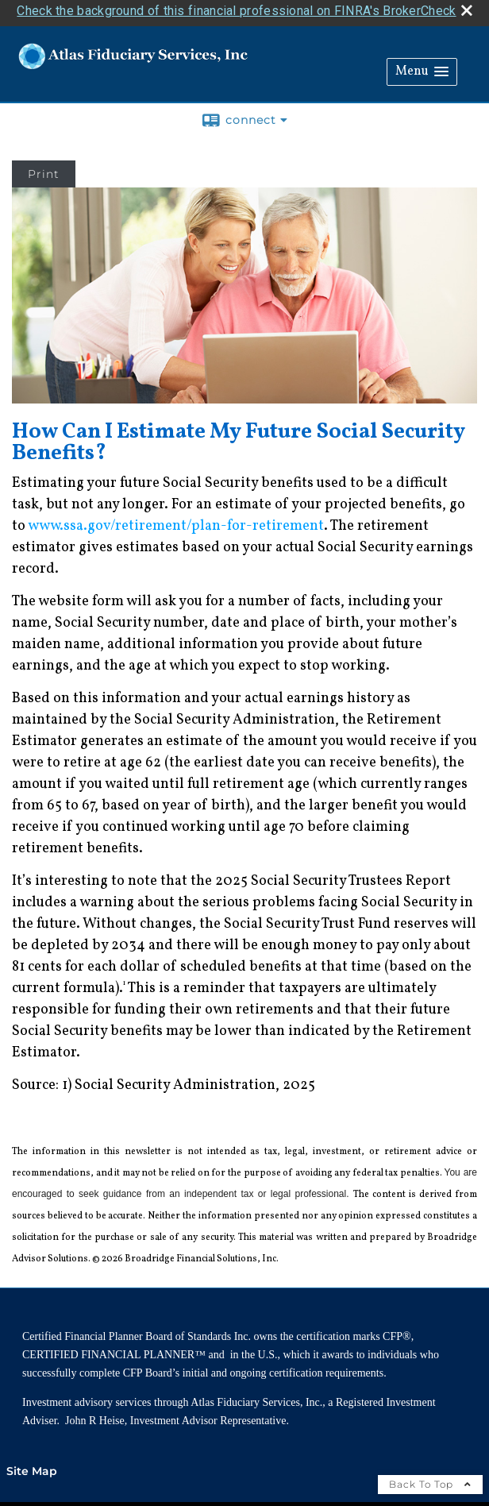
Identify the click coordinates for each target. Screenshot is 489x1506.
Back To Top (430, 1481)
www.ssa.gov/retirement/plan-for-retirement (176, 523)
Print (44, 171)
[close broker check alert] (466, 7)
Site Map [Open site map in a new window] (31, 1468)
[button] (422, 69)
